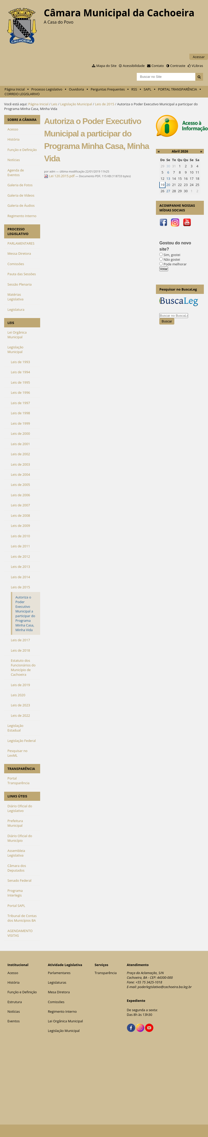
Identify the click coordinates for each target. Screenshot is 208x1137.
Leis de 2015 (104, 104)
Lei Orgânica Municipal (65, 1021)
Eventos (14, 1021)
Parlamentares (59, 972)
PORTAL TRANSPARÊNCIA (177, 89)
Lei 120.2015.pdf (59, 176)
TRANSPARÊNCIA (21, 768)
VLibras (197, 65)
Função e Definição (22, 992)
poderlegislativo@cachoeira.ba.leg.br (165, 986)
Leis (54, 104)
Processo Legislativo (46, 89)
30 (168, 166)
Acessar (199, 56)
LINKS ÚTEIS (17, 796)
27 (168, 191)
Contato (158, 65)
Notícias (14, 1011)
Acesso (13, 972)
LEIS (11, 322)
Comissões (56, 1002)
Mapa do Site (106, 65)
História (14, 982)
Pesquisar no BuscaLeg (178, 289)
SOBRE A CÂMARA (22, 119)
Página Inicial (15, 89)
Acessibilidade (134, 65)
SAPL (148, 89)
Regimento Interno (62, 1011)
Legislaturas (57, 982)
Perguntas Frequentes (108, 89)
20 (168, 184)
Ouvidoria (76, 89)
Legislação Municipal (76, 104)
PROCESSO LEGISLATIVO (18, 231)
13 (168, 178)
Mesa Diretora (59, 992)
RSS (134, 89)
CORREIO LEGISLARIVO (22, 94)
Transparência (106, 972)
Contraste (177, 65)
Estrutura (15, 1002)
